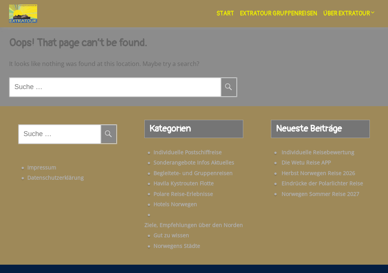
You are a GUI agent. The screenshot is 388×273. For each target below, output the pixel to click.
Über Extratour (346, 13)
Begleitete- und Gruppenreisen (182, 173)
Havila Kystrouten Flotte (173, 183)
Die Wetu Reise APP (295, 162)
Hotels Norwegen (165, 204)
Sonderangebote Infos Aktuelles (183, 162)
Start (225, 13)
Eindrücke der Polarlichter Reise (311, 183)
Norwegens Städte (166, 235)
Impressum (31, 162)
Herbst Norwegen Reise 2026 (307, 173)
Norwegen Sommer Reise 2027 (310, 194)
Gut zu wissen (161, 225)
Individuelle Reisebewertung (307, 152)
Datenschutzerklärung (45, 173)
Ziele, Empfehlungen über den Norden (192, 214)
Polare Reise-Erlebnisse (173, 194)
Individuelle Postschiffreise (177, 152)
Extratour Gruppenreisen (278, 13)
